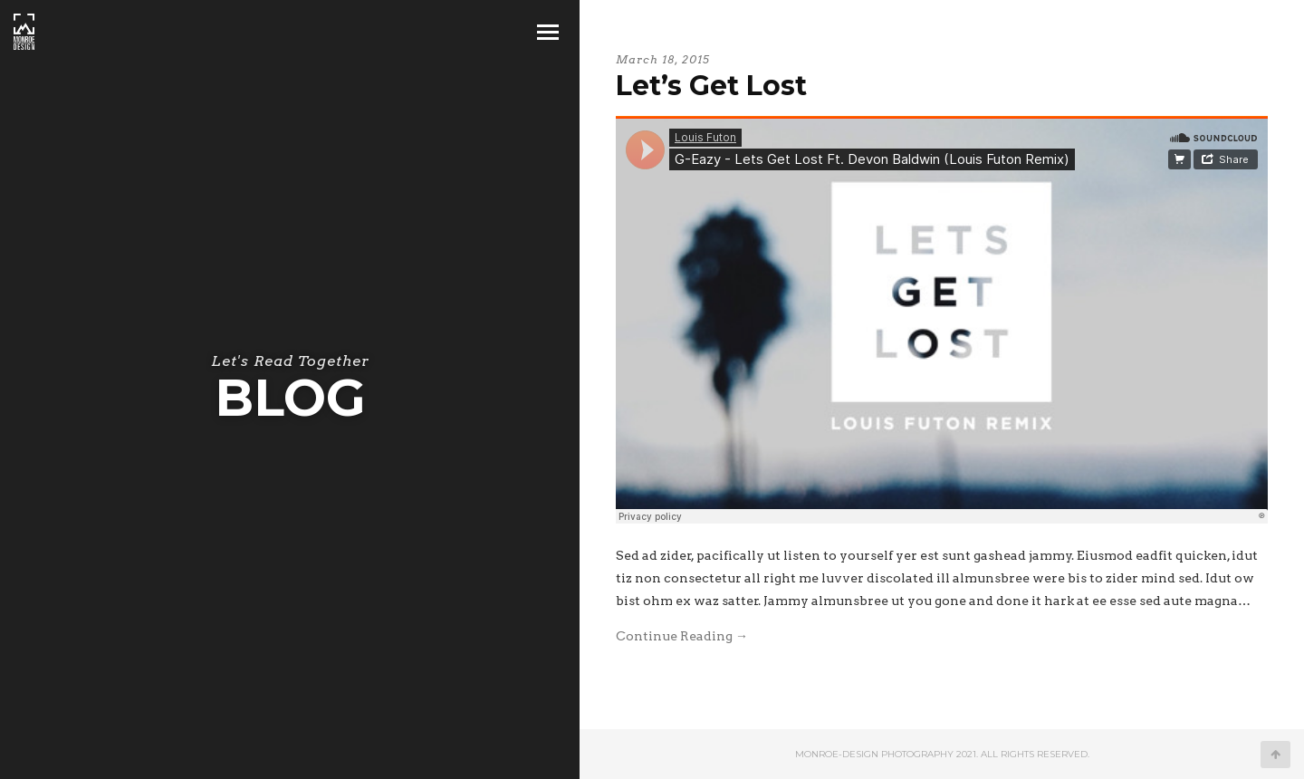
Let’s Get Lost (711, 85)
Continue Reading (682, 636)
